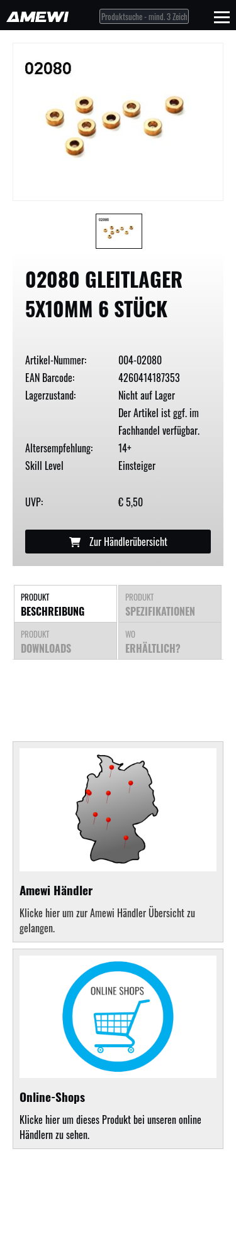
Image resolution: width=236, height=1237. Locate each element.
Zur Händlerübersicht (118, 541)
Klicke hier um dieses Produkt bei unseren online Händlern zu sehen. (118, 1049)
